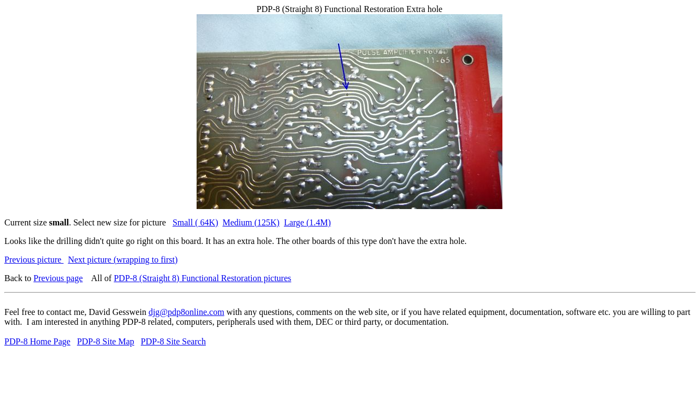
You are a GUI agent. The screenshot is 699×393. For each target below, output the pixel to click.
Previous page (57, 278)
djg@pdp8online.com (186, 312)
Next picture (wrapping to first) (122, 259)
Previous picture (33, 259)
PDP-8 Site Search (173, 341)
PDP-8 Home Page (37, 341)
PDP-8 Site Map (105, 341)
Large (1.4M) (307, 222)
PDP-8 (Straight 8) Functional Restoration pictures (202, 278)
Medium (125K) (250, 222)
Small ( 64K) (195, 222)
